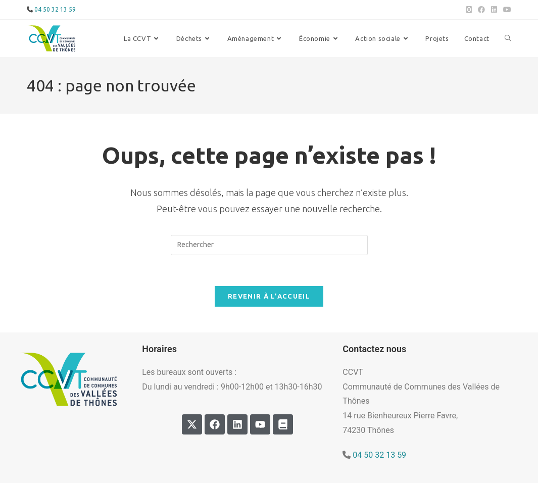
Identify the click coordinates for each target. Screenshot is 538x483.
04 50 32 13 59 (379, 455)
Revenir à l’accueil (269, 296)
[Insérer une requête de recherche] (269, 245)
